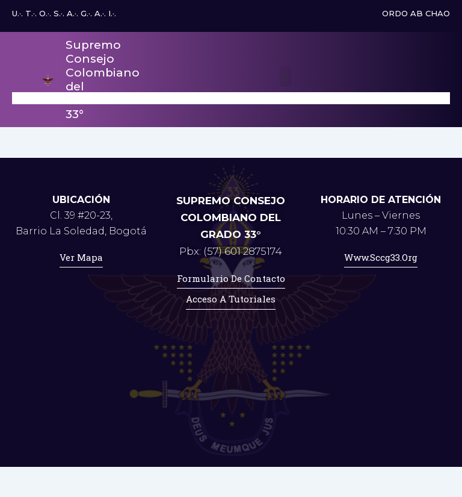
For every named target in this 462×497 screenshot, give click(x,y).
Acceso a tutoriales (231, 299)
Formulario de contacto (231, 278)
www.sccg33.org (380, 257)
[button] (285, 77)
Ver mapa (81, 257)
